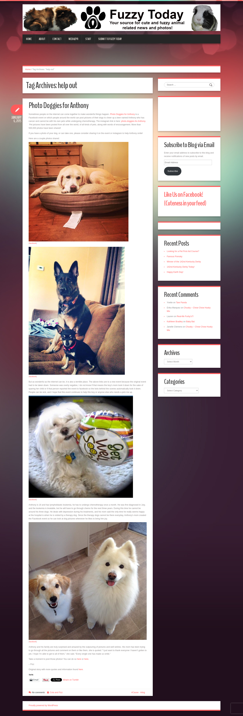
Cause (135, 692)
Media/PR (73, 39)
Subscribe (172, 171)
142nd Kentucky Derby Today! (181, 267)
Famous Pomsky (174, 256)
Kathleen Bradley (175, 321)
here (79, 659)
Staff (88, 39)
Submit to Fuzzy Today (110, 39)
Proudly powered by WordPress (43, 705)
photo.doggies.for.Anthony (133, 121)
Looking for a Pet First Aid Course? (183, 251)
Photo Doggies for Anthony (59, 105)
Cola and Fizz (56, 692)
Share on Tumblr (71, 680)
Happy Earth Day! (175, 272)
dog (143, 692)
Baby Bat (190, 321)
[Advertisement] (121, 56)
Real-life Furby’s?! (185, 316)
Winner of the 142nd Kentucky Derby (184, 261)
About (42, 39)
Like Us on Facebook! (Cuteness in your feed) (185, 199)
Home (29, 39)
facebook (32, 243)
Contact (56, 39)
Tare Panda (181, 302)
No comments (38, 692)
